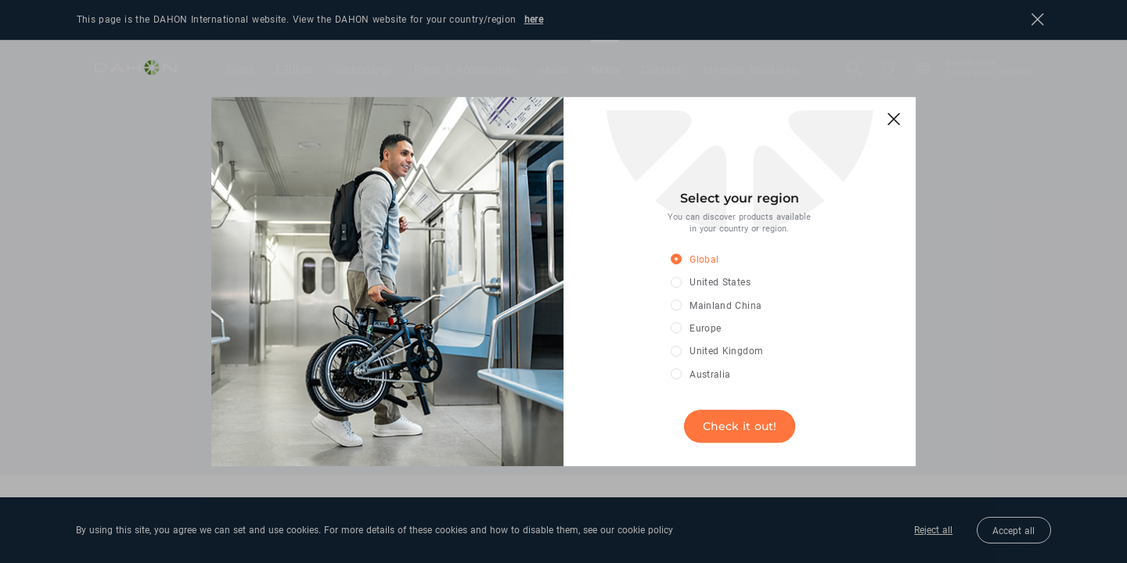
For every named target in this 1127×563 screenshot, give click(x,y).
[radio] (728, 260)
